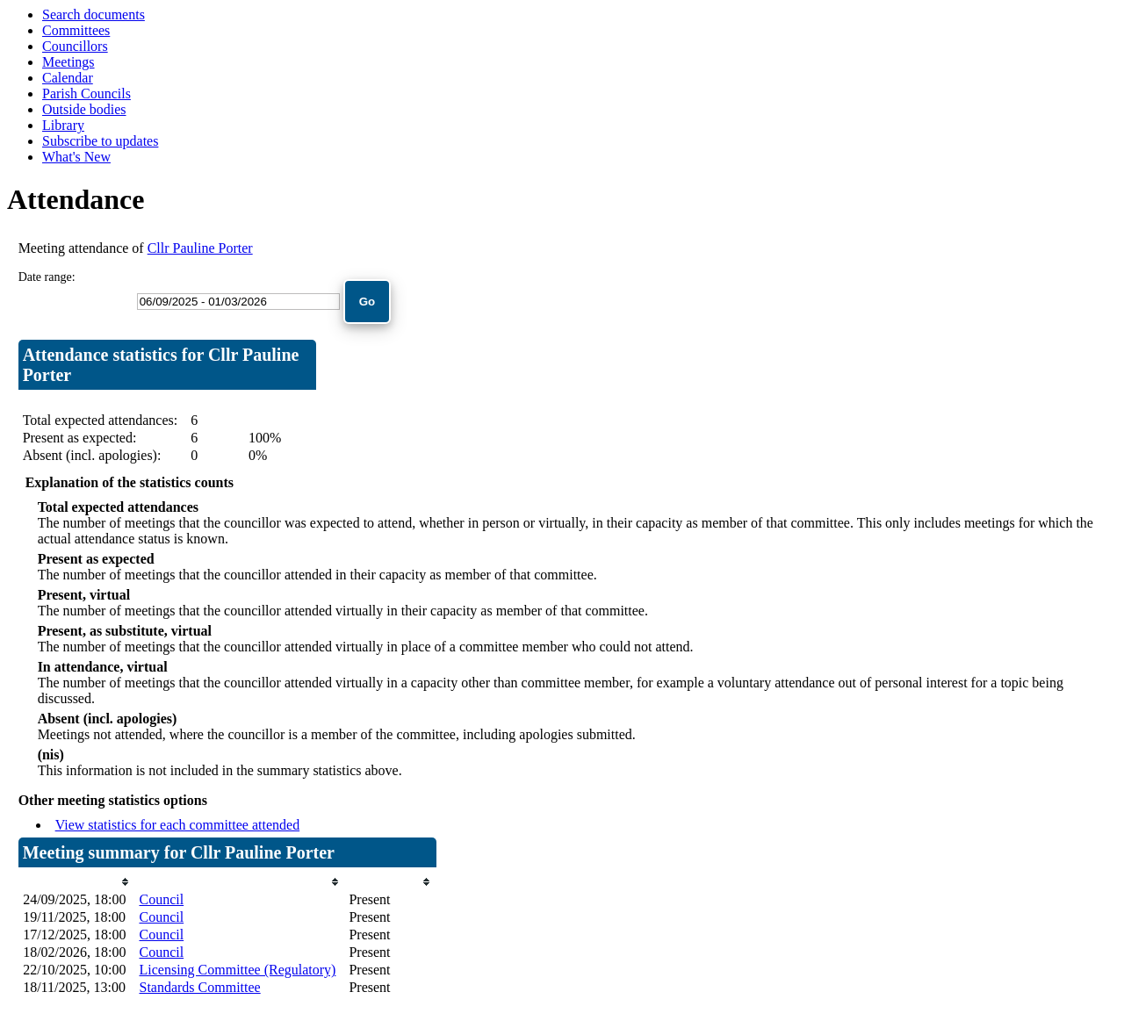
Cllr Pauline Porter (200, 248)
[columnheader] (76, 882)
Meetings (68, 61)
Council (161, 899)
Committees (76, 30)
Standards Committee (199, 987)
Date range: (47, 277)
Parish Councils (86, 93)
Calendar (67, 77)
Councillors (75, 46)
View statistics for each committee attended (177, 824)
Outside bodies (84, 109)
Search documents (93, 14)
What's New (76, 156)
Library (63, 125)
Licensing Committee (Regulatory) (237, 969)
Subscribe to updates (100, 140)
